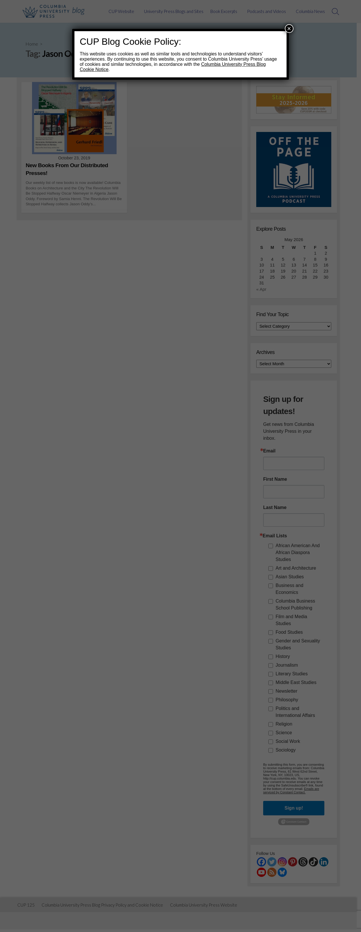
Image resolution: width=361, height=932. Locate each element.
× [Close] (289, 28)
